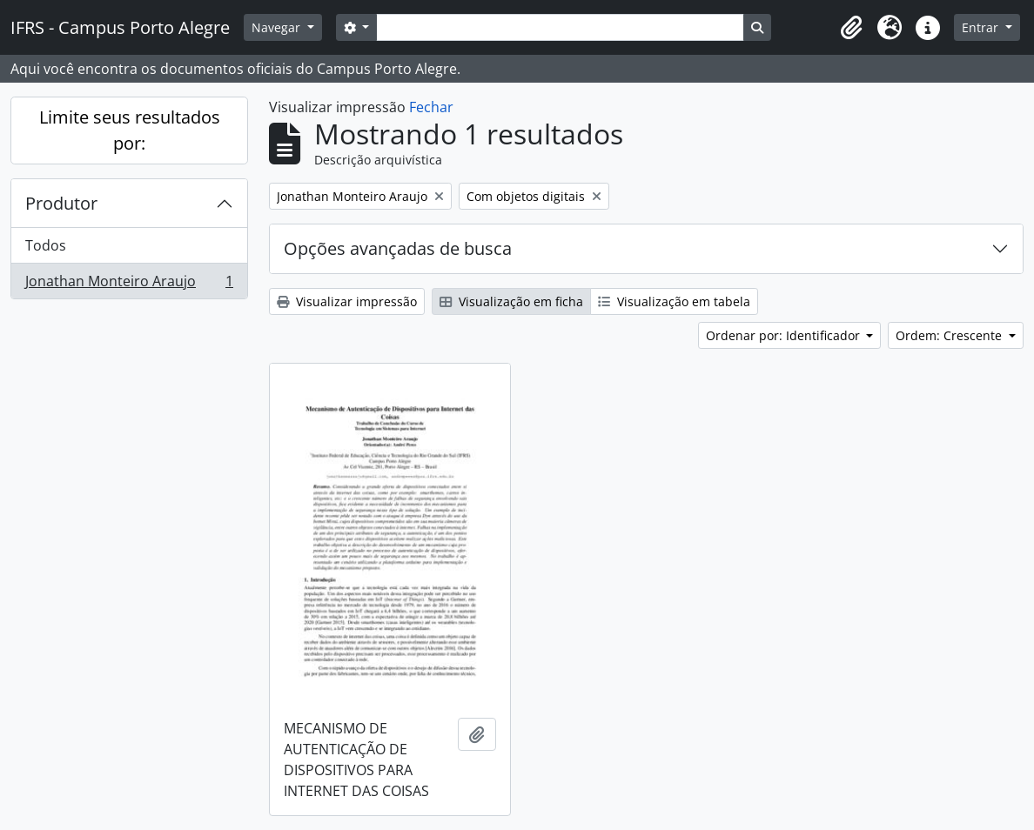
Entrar (982, 27)
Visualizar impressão (347, 301)
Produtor (61, 203)
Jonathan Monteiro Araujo (128, 284)
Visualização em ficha (511, 301)
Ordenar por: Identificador (784, 335)
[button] (851, 28)
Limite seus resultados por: (129, 130)
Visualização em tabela (674, 301)
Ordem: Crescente (950, 335)
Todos (45, 245)
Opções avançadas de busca (398, 248)
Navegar (278, 27)
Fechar (431, 107)
